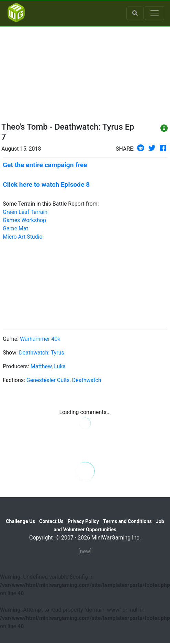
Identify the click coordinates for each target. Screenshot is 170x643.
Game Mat (15, 228)
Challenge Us (20, 521)
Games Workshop (24, 220)
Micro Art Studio (23, 236)
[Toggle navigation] (154, 13)
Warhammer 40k (40, 339)
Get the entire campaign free (45, 165)
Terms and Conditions (127, 521)
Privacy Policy (83, 521)
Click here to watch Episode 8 (46, 184)
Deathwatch (86, 380)
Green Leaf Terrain (25, 212)
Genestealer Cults (48, 380)
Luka (60, 366)
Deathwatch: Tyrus (41, 352)
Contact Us (51, 521)
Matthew (41, 366)
